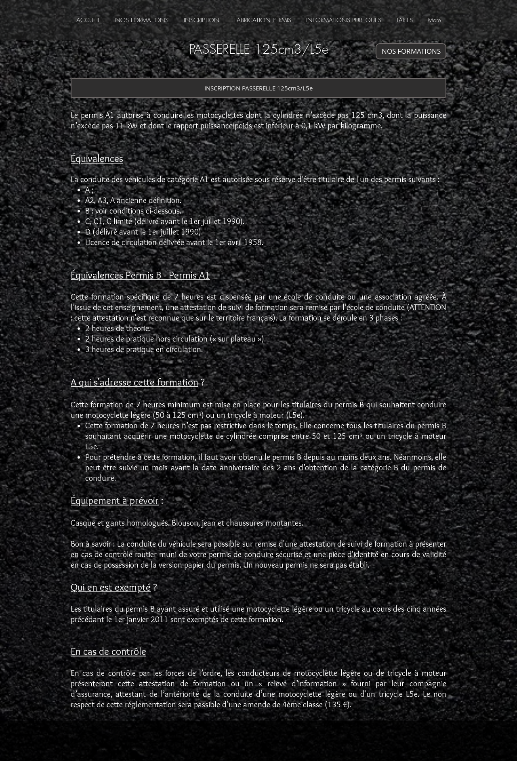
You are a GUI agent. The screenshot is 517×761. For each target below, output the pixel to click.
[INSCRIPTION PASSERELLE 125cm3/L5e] (258, 88)
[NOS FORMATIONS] (411, 51)
